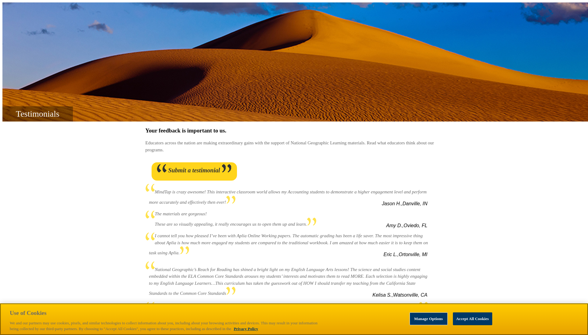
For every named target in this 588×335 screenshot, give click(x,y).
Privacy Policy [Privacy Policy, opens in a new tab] (246, 328)
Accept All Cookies (472, 318)
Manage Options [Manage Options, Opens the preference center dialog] (428, 318)
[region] (294, 319)
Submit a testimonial (194, 170)
